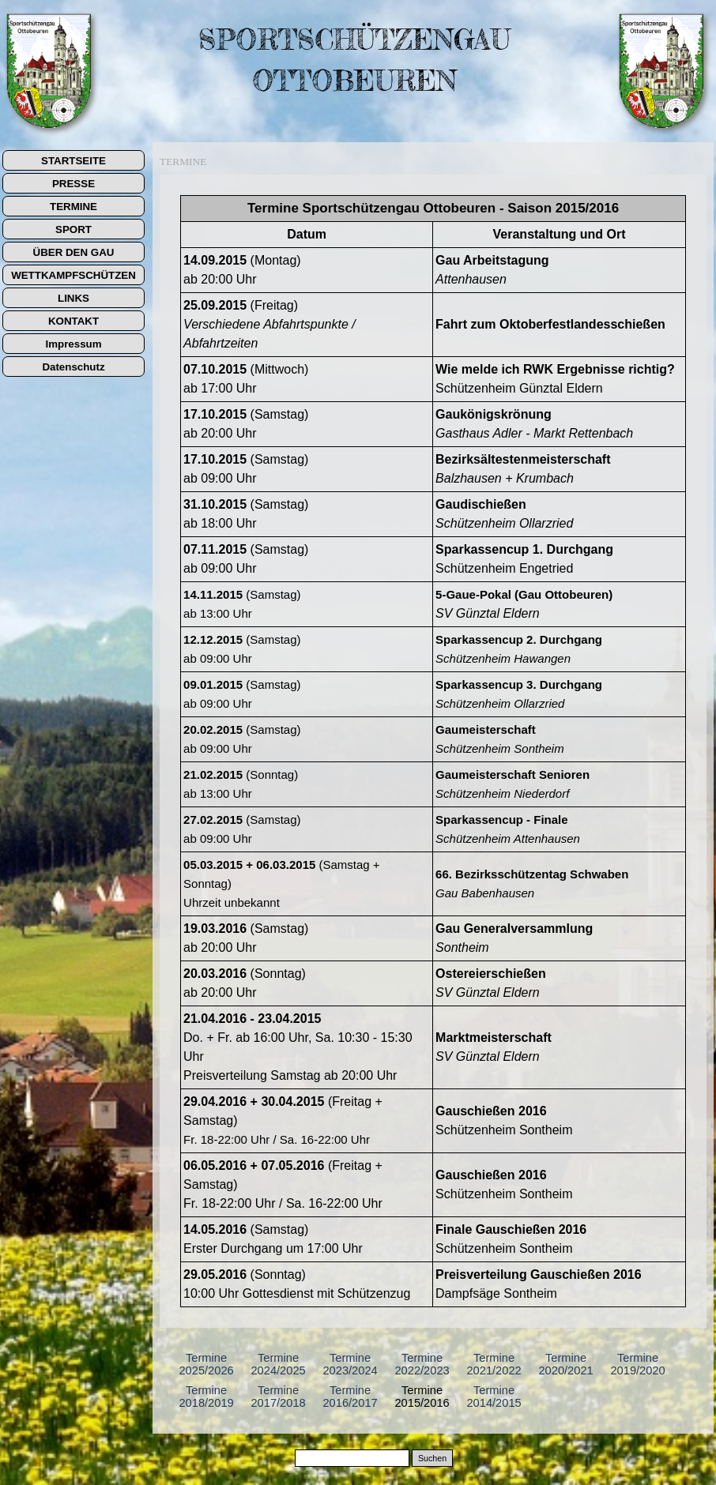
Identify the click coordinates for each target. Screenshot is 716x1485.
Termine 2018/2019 (206, 1396)
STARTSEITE (73, 161)
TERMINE (73, 206)
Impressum (73, 344)
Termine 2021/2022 (493, 1364)
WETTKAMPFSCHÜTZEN (73, 275)
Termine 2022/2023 (421, 1364)
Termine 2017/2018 (278, 1396)
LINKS (73, 298)
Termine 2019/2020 (637, 1364)
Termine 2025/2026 (206, 1364)
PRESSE (73, 184)
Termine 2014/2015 (493, 1396)
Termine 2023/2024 (349, 1364)
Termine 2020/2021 (565, 1364)
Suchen (432, 1458)
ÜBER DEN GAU (74, 252)
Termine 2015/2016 (421, 1396)
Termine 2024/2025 (278, 1364)
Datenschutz (73, 367)
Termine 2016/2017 (349, 1396)
